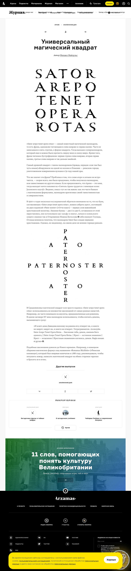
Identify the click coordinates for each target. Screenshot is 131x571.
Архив (57, 25)
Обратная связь (108, 506)
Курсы (13, 3)
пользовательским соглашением (34, 561)
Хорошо (111, 559)
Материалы (36, 3)
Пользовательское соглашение (42, 506)
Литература (69, 13)
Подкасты (23, 3)
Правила (93, 506)
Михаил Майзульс (69, 55)
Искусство (55, 13)
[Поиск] (128, 3)
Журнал (48, 3)
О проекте (21, 506)
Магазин (59, 3)
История (43, 13)
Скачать (110, 3)
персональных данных (65, 564)
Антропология (86, 13)
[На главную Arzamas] (3, 3)
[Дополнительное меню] (67, 3)
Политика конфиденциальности (72, 506)
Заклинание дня (69, 25)
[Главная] (65, 498)
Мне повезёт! (115, 13)
